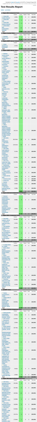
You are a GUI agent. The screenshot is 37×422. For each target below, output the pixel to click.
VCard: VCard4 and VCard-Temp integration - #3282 (5, 75)
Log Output (7, 9)
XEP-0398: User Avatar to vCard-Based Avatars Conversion (5, 148)
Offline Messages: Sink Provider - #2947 (6, 108)
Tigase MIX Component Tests (10, 13)
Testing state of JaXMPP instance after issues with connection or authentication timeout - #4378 (6, 296)
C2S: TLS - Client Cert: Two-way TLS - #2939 (6, 159)
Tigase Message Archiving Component (19, 372)
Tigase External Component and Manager (14, 189)
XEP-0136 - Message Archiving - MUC (6, 412)
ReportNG (18, 2)
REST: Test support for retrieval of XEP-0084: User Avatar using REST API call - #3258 (6, 262)
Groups (34, 32)
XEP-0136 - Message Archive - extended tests (6, 397)
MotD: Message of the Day (6, 87)
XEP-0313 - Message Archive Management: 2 (6, 381)
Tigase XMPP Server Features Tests (19, 40)
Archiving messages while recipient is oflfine (6, 417)
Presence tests (7, 175)
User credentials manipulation (5, 96)
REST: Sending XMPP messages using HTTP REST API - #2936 (6, 253)
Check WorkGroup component (5, 45)
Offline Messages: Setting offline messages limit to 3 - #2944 (6, 101)
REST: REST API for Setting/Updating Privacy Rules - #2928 (6, 246)
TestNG (12, 2)
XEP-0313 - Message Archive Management (6, 376)
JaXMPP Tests (6, 284)
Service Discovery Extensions (5, 180)
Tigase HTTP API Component (19, 237)
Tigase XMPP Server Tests (19, 49)
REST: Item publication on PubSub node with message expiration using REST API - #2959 (6, 353)
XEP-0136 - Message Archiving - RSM (6, 402)
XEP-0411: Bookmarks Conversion (5, 155)
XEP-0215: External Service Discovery (6, 185)
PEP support (6, 312)
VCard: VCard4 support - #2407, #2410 (6, 69)
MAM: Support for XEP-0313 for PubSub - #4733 (6, 322)
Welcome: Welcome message (5, 91)
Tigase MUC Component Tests (19, 211)
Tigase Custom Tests (19, 32)
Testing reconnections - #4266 (6, 289)
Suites (2, 9)
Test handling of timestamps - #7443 (6, 223)
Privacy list (6, 177)
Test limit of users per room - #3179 (6, 219)
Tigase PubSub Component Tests (19, 304)
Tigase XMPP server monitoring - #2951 (6, 169)
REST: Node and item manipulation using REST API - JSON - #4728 (6, 343)
